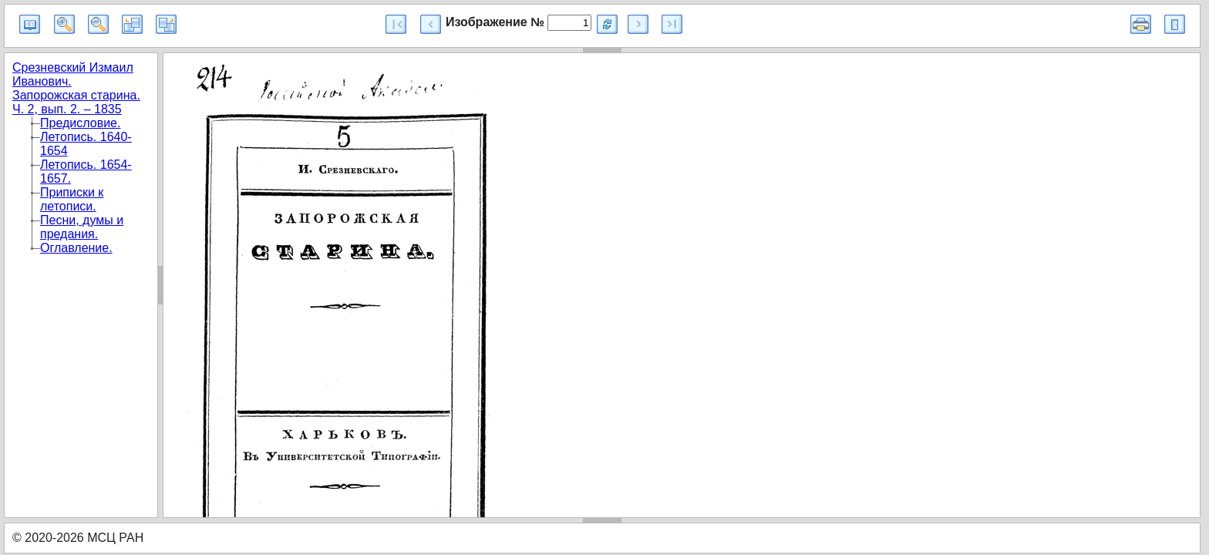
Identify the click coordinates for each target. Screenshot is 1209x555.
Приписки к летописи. (71, 199)
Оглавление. (76, 247)
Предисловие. (80, 123)
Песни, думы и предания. (81, 227)
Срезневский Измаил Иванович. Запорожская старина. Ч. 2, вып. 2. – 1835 (76, 88)
